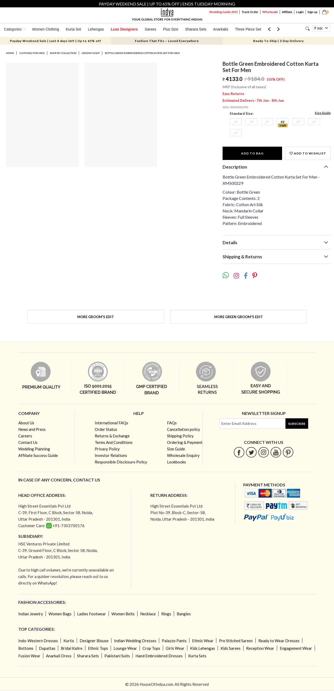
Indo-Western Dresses (38, 640)
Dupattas (47, 648)
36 (235, 122)
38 (251, 122)
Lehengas (96, 29)
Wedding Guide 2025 (223, 12)
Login (300, 12)
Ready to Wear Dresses (279, 640)
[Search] (307, 28)
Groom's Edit (91, 53)
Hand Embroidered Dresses (159, 655)
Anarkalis (220, 29)
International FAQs (111, 422)
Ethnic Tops (98, 648)
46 (314, 122)
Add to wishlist (308, 153)
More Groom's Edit (95, 317)
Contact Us (28, 442)
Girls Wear (175, 648)
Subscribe (297, 424)
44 (298, 122)
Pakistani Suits (117, 655)
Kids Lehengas (202, 648)
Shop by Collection (63, 53)
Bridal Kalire (71, 648)
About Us (26, 422)
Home (10, 53)
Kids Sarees (230, 648)
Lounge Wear (125, 648)
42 (282, 122)
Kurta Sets (197, 655)
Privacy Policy (107, 448)
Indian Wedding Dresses (135, 640)
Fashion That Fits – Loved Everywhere (167, 41)
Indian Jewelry (30, 613)
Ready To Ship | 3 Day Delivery (278, 41)
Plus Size (170, 29)
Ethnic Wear (202, 640)
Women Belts (123, 613)
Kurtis (68, 640)
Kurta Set (73, 29)
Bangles (184, 613)
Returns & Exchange (112, 435)
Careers (25, 435)
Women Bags (60, 613)
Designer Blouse (94, 640)
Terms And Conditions (114, 442)
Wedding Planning (34, 448)
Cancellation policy (183, 429)
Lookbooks (176, 462)
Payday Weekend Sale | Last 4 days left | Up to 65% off (55, 41)
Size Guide (323, 113)
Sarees (150, 29)
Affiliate (287, 12)
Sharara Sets (195, 29)
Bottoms (25, 648)
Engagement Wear (296, 648)
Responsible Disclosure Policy (121, 462)
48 (235, 133)
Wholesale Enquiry (183, 455)
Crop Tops (151, 648)
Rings (166, 613)
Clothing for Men (32, 53)
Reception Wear (260, 648)
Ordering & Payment (184, 442)
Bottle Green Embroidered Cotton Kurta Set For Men (142, 53)
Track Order (249, 12)
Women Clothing (45, 29)
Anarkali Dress (58, 655)
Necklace (148, 613)
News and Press (32, 429)
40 (267, 122)
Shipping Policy (180, 435)
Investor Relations (111, 455)
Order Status (106, 429)
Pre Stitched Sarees (236, 640)
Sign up (313, 12)
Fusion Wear (29, 655)
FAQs (172, 422)
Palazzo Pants (174, 640)
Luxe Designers (124, 29)
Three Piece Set (248, 29)
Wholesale (270, 12)
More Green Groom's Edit (238, 317)
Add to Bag (252, 153)
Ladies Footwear (91, 613)
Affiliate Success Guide (38, 455)
